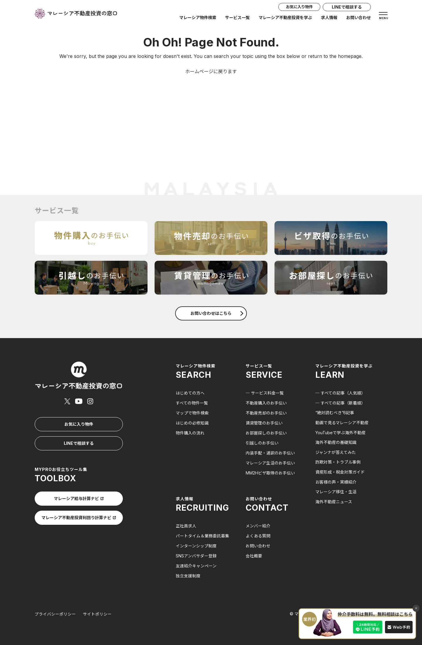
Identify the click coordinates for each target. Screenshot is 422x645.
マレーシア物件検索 (197, 18)
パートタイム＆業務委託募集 (202, 534)
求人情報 (329, 18)
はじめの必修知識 (192, 422)
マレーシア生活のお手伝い (270, 461)
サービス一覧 (237, 18)
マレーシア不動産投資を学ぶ (285, 18)
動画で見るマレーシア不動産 (342, 422)
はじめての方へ (190, 392)
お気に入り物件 (296, 7)
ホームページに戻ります (211, 71)
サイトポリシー (97, 612)
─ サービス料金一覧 (265, 392)
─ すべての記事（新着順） (340, 402)
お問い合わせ (358, 18)
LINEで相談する (347, 7)
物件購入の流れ (190, 432)
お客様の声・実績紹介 (335, 481)
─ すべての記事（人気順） (340, 392)
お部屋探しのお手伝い (266, 432)
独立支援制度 (188, 574)
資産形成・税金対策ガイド (340, 471)
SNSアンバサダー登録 (196, 554)
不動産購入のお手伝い (266, 402)
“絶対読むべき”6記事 (334, 412)
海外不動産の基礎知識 (335, 442)
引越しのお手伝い (262, 442)
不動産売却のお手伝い (266, 412)
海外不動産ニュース (333, 501)
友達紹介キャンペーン (196, 564)
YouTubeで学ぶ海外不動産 (340, 432)
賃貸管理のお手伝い (264, 422)
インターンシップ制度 (196, 544)
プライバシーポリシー (55, 612)
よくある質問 (258, 534)
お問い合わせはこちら (216, 313)
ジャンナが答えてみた (335, 452)
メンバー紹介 (258, 524)
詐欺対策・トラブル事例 (338, 461)
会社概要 (254, 554)
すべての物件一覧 (192, 402)
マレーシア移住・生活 (335, 491)
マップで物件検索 (192, 412)
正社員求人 (186, 524)
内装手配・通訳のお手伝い (270, 452)
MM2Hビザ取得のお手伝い (270, 471)
